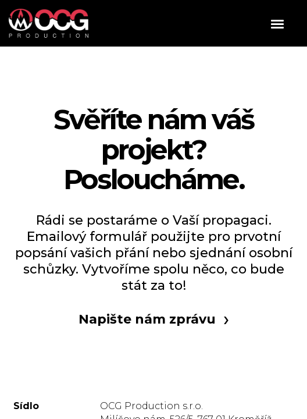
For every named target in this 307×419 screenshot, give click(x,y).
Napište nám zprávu (147, 319)
